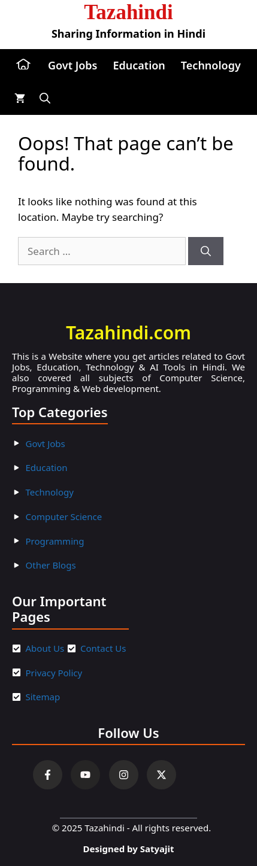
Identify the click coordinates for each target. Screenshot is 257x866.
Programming (55, 541)
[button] (45, 98)
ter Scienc (76, 516)
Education (139, 65)
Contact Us (103, 648)
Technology (211, 65)
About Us (45, 648)
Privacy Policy (54, 673)
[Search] (205, 251)
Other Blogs (51, 565)
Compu (41, 516)
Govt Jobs (72, 65)
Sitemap (43, 697)
